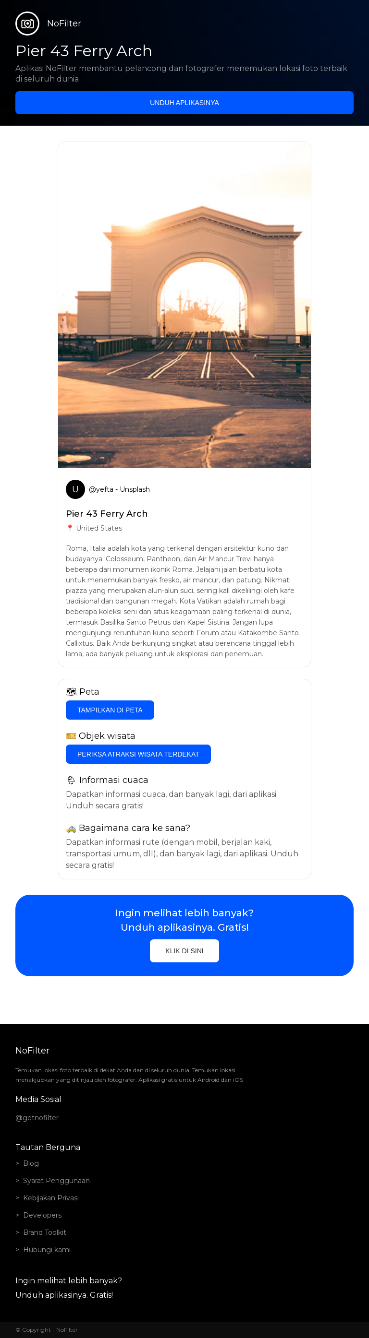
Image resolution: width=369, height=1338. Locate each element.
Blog (31, 1163)
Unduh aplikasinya (184, 103)
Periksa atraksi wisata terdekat (138, 754)
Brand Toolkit (44, 1232)
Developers (42, 1215)
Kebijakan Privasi (51, 1198)
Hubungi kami (47, 1249)
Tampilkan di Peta (110, 710)
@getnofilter (37, 1117)
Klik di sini (184, 951)
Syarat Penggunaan (56, 1180)
